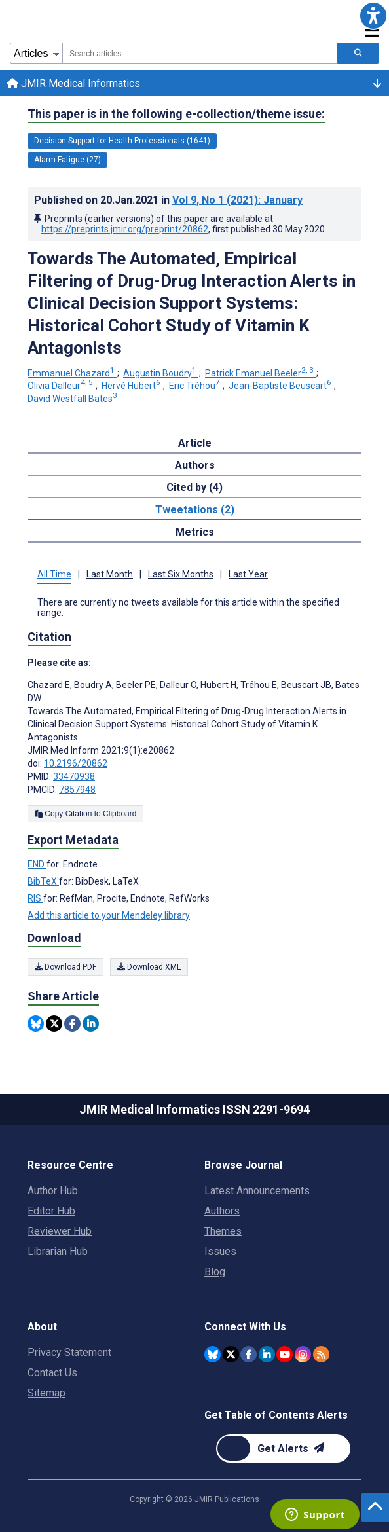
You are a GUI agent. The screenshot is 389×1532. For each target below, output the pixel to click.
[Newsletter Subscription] (283, 1448)
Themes (223, 1231)
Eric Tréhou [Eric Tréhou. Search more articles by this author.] (195, 385)
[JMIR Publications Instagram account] (303, 1354)
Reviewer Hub (60, 1231)
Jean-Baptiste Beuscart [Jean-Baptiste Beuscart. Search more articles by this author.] (281, 385)
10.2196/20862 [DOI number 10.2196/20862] (75, 763)
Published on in (168, 200)
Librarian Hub (58, 1251)
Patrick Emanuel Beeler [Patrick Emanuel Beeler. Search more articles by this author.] (260, 373)
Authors (222, 1211)
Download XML (149, 967)
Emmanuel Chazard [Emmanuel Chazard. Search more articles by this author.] (72, 373)
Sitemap (46, 1393)
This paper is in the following (176, 114)
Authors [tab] (195, 465)
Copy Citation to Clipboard (85, 813)
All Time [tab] (54, 574)
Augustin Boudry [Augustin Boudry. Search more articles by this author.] (160, 373)
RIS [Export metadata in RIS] (35, 898)
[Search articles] (358, 53)
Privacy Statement (69, 1352)
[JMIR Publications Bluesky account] (212, 1354)
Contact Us (52, 1372)
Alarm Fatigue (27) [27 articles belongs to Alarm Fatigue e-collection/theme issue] (67, 159)
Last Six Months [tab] (180, 574)
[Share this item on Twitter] (54, 1023)
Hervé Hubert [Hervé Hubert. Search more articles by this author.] (132, 385)
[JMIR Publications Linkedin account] (267, 1354)
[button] (373, 15)
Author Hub (53, 1190)
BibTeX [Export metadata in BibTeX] (43, 881)
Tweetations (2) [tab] (194, 509)
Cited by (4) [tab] (194, 487)
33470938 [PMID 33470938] (74, 776)
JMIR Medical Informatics (73, 83)
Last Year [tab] (248, 574)
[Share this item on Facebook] (72, 1023)
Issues (220, 1251)
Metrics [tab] (195, 532)
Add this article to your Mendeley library (109, 915)
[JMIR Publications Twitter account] (231, 1354)
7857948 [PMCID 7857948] (77, 789)
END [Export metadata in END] (37, 864)
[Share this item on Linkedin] (91, 1023)
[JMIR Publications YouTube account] (284, 1354)
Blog (214, 1272)
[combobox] (199, 53)
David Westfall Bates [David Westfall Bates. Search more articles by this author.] (73, 398)
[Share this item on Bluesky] (36, 1023)
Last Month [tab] (109, 574)
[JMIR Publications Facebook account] (248, 1354)
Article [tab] (195, 443)
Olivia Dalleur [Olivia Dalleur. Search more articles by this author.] (61, 385)
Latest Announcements (257, 1190)
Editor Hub (51, 1211)
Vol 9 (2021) (237, 200)
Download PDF (65, 967)
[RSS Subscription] (321, 1354)
